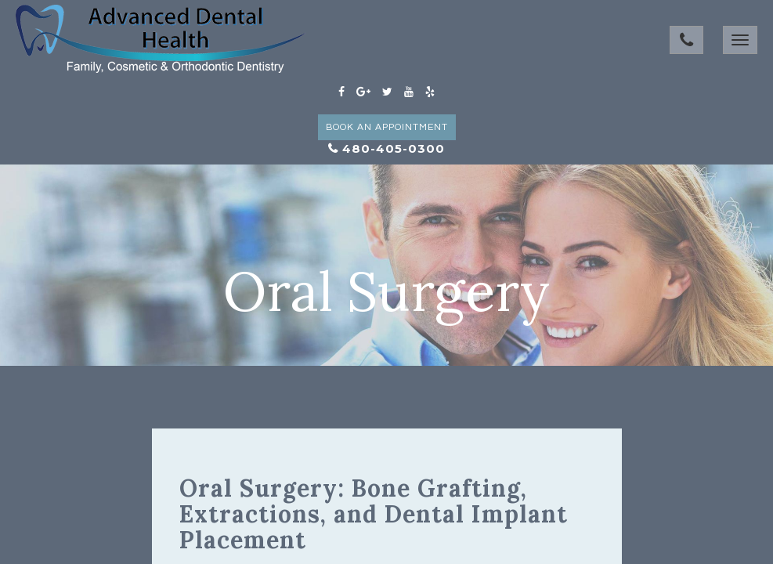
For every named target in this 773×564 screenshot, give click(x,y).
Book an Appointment (387, 127)
